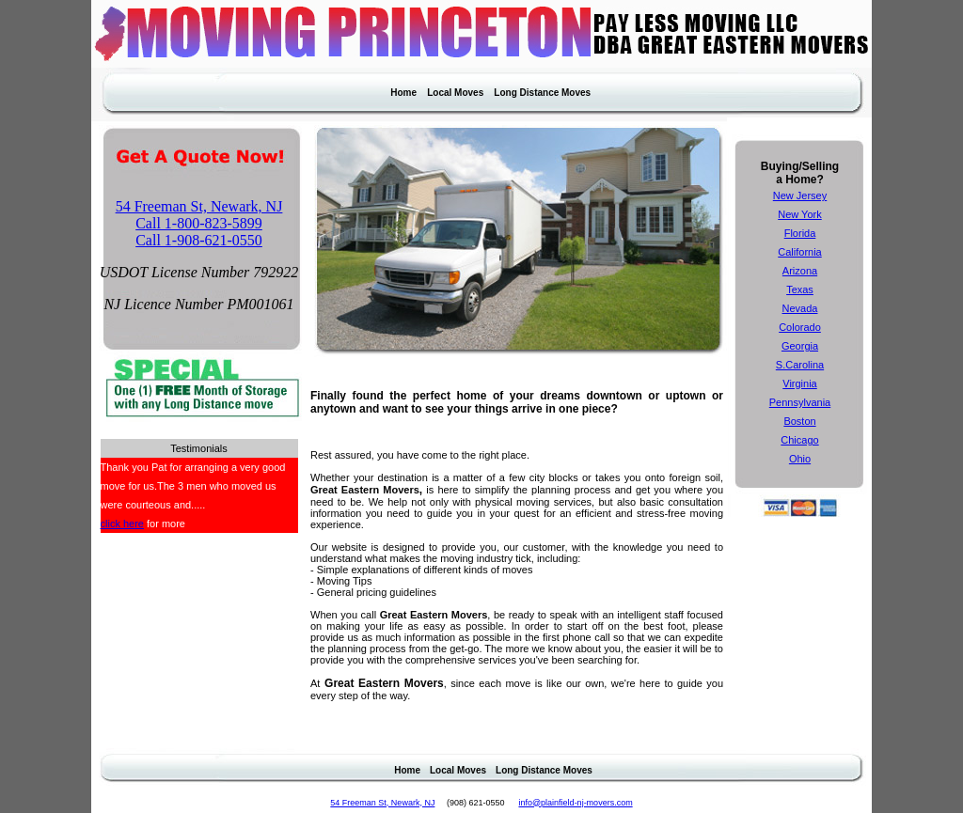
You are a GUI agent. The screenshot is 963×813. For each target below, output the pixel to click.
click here (122, 523)
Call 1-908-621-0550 (198, 240)
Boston (799, 421)
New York (799, 214)
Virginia (799, 383)
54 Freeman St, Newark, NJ (199, 206)
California (799, 252)
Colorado (800, 327)
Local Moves (455, 92)
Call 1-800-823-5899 (198, 223)
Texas (799, 289)
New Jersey (800, 195)
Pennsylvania (799, 402)
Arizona (799, 270)
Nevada (800, 308)
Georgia (799, 346)
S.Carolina (800, 364)
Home (403, 92)
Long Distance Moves (542, 92)
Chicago (799, 440)
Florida (800, 233)
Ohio (800, 458)
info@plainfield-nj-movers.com (575, 802)
